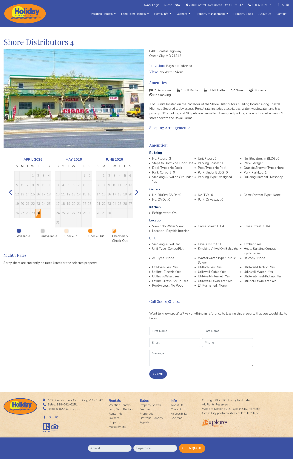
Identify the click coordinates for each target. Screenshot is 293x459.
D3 (230, 409)
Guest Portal (172, 5)
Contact (281, 14)
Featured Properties (146, 411)
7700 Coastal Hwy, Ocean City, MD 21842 (216, 5)
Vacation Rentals (103, 14)
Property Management (211, 14)
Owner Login (151, 5)
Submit (158, 374)
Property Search (150, 405)
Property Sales (243, 14)
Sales (144, 400)
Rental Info (162, 14)
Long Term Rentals (135, 14)
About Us (264, 14)
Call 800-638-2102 (164, 301)
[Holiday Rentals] (25, 13)
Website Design (212, 409)
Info (174, 400)
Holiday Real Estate (239, 400)
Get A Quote (192, 448)
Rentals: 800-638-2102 (64, 409)
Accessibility (179, 414)
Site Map (176, 418)
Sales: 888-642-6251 (63, 404)
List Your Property (151, 418)
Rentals (115, 400)
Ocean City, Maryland (246, 409)
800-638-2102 (261, 5)
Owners (183, 14)
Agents (144, 422)
